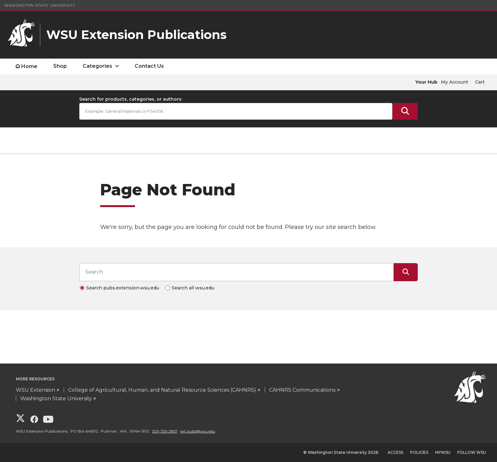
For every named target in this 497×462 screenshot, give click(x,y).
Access (395, 452)
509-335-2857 (165, 431)
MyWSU (442, 452)
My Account (454, 82)
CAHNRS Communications (302, 390)
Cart (480, 82)
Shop (60, 66)
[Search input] (236, 272)
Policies (419, 452)
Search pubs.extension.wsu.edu (122, 288)
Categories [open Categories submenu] (97, 66)
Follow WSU (471, 452)
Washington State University (39, 5)
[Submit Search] (405, 111)
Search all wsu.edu (193, 288)
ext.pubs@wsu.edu (197, 431)
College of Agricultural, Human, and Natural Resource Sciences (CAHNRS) (162, 390)
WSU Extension (35, 390)
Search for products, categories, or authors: (130, 99)
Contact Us (149, 66)
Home (29, 66)
